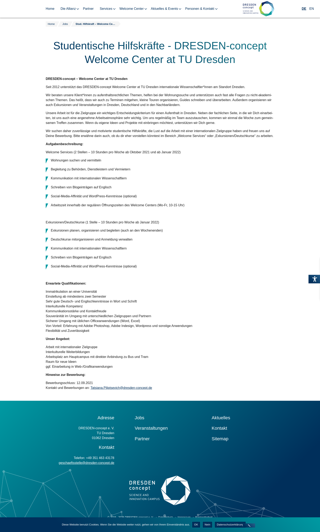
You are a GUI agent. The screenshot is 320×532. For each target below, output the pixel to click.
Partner (88, 8)
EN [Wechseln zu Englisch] (311, 8)
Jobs (139, 417)
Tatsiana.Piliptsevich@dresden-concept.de (121, 388)
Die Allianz (68, 8)
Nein (207, 524)
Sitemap (220, 438)
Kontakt (219, 428)
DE (304, 8)
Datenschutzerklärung (230, 524)
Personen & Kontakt (199, 8)
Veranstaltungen (151, 428)
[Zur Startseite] (258, 9)
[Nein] (249, 525)
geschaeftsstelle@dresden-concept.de (86, 463)
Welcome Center (131, 8)
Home (50, 8)
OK (196, 524)
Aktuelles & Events (164, 8)
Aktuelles (221, 417)
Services (106, 8)
